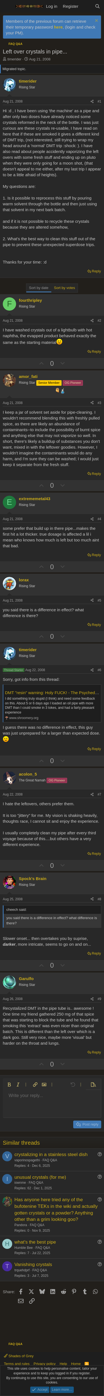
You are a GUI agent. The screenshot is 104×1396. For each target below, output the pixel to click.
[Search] (97, 6)
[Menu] (7, 6)
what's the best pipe (35, 1242)
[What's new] (86, 6)
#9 (99, 999)
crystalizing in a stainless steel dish (51, 1154)
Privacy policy (44, 1364)
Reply (96, 271)
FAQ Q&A (49, 1160)
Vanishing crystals (33, 1264)
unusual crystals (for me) (40, 1177)
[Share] (92, 101)
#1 (99, 101)
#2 (99, 321)
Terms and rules (16, 1364)
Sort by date (39, 288)
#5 (99, 600)
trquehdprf (22, 1270)
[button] (9, 1084)
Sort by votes (64, 288)
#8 (99, 899)
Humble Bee (23, 1248)
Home (76, 1364)
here (58, 27)
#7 (99, 794)
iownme (20, 1183)
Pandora (20, 1225)
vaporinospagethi (27, 1160)
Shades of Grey (19, 1356)
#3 (99, 403)
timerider (14, 59)
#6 (99, 670)
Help (63, 1364)
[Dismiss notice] (95, 21)
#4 (99, 519)
